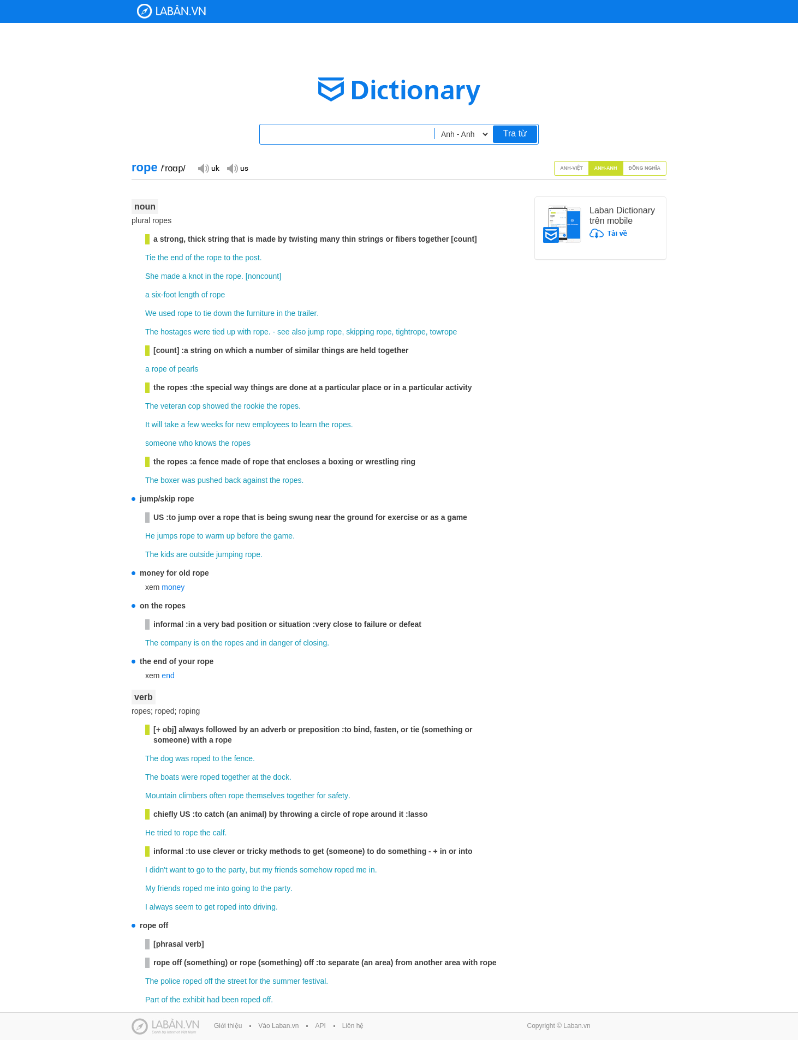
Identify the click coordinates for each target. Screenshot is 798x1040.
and (252, 642)
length (188, 294)
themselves (265, 795)
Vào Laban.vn (278, 1026)
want (178, 869)
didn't (159, 869)
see (283, 331)
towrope (443, 331)
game (283, 535)
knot (195, 276)
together (235, 777)
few (193, 424)
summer (286, 981)
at (255, 777)
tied (218, 331)
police (170, 981)
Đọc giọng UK (208, 168)
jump (316, 331)
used (167, 313)
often (218, 795)
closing (315, 642)
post (252, 257)
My (150, 888)
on (205, 642)
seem (184, 906)
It (147, 424)
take (171, 424)
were (202, 331)
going (240, 888)
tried (164, 832)
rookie (254, 406)
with (244, 331)
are (181, 554)
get (209, 906)
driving (264, 906)
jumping (229, 554)
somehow (316, 869)
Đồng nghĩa (645, 168)
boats (169, 777)
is (196, 642)
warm (215, 535)
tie (207, 313)
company (176, 642)
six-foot (164, 294)
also (299, 331)
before (248, 535)
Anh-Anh (605, 168)
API (320, 1026)
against (255, 480)
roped (201, 758)
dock (281, 777)
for (229, 424)
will (157, 424)
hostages (176, 331)
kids (167, 554)
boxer (170, 480)
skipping (360, 331)
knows (206, 443)
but (254, 869)
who (185, 443)
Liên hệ (353, 1026)
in (208, 276)
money (173, 587)
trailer (307, 313)
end (176, 257)
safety (338, 795)
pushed (210, 480)
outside (201, 554)
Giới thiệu (228, 1026)
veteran (173, 406)
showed (216, 406)
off (208, 981)
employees (270, 424)
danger (281, 642)
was (188, 480)
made (170, 276)
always (161, 906)
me (361, 869)
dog (166, 758)
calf (219, 832)
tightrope (410, 331)
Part (152, 999)
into (223, 888)
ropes (289, 406)
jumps (167, 535)
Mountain (161, 795)
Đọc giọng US (237, 168)
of (188, 257)
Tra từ (515, 133)
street (237, 981)
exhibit (194, 999)
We (151, 313)
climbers (192, 795)
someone (161, 443)
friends (286, 869)
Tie (150, 257)
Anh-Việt (571, 168)
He (150, 535)
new (243, 424)
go (200, 869)
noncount (263, 276)
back (233, 480)
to (227, 257)
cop (194, 406)
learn (308, 424)
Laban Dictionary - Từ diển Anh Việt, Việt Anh (171, 11)
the (163, 257)
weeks (212, 424)
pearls (187, 368)
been (230, 999)
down (222, 313)
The (151, 331)
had (213, 999)
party (236, 869)
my (267, 869)
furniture (261, 313)
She (152, 276)
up (231, 331)
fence (243, 758)
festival (314, 981)
